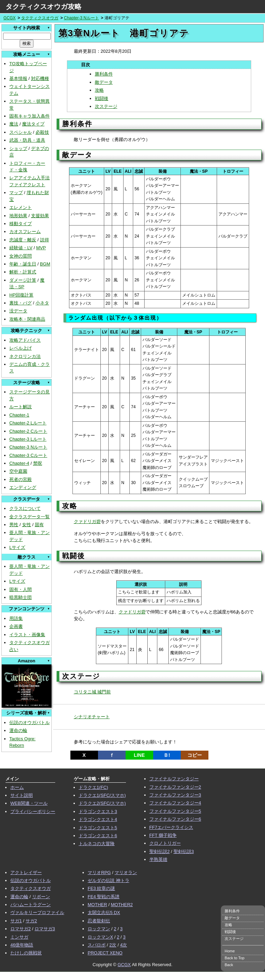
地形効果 (18, 215)
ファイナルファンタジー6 (175, 819)
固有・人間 (20, 589)
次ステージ (106, 106)
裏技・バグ (20, 302)
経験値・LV (20, 247)
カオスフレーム (25, 231)
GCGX (9, 18)
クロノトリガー (165, 843)
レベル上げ (20, 348)
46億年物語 (21, 945)
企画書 (16, 626)
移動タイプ (20, 223)
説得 (44, 239)
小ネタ (42, 302)
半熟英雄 (158, 859)
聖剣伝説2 (159, 851)
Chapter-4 (19, 463)
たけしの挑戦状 (26, 952)
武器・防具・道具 (27, 140)
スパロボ (97, 945)
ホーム (17, 787)
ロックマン (99, 928)
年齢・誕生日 (22, 264)
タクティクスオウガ (39, 18)
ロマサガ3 (45, 928)
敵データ (104, 82)
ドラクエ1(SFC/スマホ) (102, 795)
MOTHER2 (122, 904)
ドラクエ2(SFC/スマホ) (102, 803)
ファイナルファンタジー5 (175, 811)
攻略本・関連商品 (27, 319)
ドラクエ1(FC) (93, 787)
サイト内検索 (26, 27)
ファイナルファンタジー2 (175, 787)
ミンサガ (19, 937)
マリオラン (126, 872)
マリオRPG (99, 872)
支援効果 (40, 215)
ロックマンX (100, 937)
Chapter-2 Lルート (28, 422)
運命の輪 (18, 730)
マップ (16, 192)
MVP (41, 247)
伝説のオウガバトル (29, 722)
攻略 (99, 90)
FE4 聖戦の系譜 (103, 896)
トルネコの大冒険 (97, 843)
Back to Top (234, 958)
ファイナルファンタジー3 (175, 795)
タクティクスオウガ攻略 (43, 6)
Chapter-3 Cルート (28, 455)
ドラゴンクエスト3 (98, 811)
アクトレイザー (26, 872)
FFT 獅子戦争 (163, 835)
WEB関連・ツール (29, 803)
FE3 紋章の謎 (101, 888)
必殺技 (42, 132)
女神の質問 (20, 256)
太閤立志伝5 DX (104, 912)
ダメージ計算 (22, 280)
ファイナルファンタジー (174, 778)
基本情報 (18, 78)
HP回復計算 (21, 295)
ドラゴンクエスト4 (98, 819)
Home (230, 951)
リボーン (41, 896)
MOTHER (97, 904)
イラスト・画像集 (27, 634)
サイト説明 (21, 795)
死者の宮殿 (20, 479)
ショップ (18, 148)
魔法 (13, 124)
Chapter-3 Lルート (28, 439)
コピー (194, 755)
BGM (45, 264)
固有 (39, 524)
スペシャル (20, 132)
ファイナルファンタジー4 (175, 802)
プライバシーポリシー (32, 811)
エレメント (20, 207)
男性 (13, 524)
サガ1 (16, 920)
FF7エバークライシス (171, 827)
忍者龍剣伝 (99, 920)
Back (229, 965)
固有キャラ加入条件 (29, 116)
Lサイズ (17, 547)
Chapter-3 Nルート (81, 18)
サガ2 (31, 920)
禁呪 (37, 463)
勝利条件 (104, 74)
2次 (112, 945)
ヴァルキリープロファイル (37, 912)
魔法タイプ (33, 124)
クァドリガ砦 (87, 521)
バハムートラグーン (30, 904)
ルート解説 (20, 406)
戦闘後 (101, 98)
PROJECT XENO (105, 952)
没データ (18, 310)
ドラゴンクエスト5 (98, 827)
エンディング (22, 487)
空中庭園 (18, 471)
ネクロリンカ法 (25, 356)
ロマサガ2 (20, 928)
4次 (123, 945)
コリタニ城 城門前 (92, 691)
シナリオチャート (92, 716)
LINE (139, 755)
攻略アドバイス (25, 340)
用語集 (16, 618)
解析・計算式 (22, 271)
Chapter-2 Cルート (28, 431)
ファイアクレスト (27, 184)
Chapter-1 (19, 415)
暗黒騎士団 (20, 597)
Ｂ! (167, 755)
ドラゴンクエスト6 (98, 835)
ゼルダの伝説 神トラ (108, 880)
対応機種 (40, 78)
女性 (26, 524)
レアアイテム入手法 (29, 177)
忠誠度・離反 (22, 239)
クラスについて (25, 508)
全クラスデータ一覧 (29, 516)
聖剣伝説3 (184, 851)
